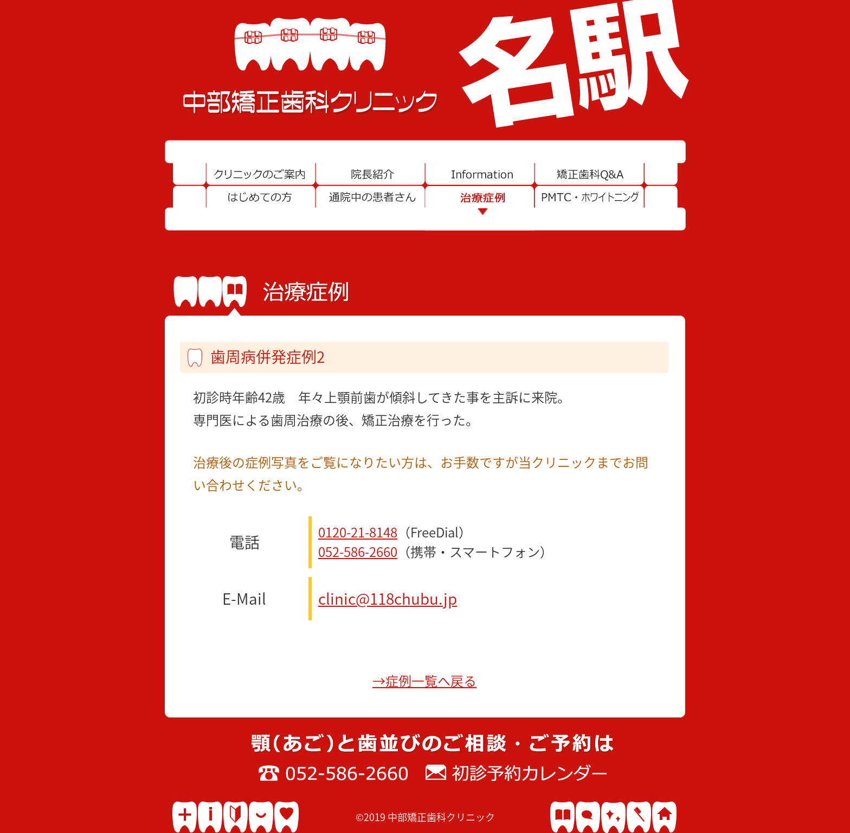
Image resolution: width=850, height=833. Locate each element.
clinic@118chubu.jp (387, 598)
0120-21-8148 (357, 532)
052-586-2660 (357, 552)
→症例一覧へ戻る (424, 681)
